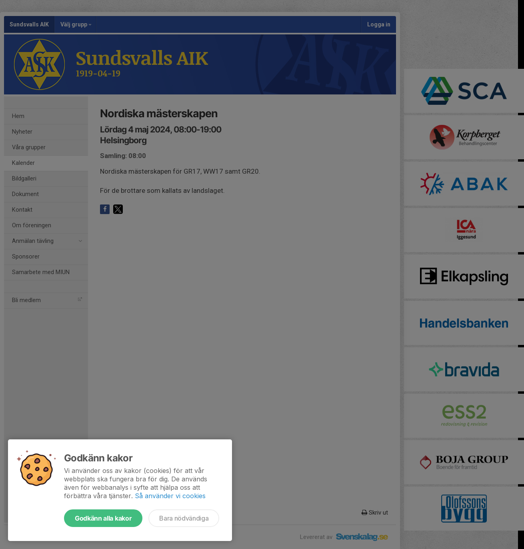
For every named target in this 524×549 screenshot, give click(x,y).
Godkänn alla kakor (103, 518)
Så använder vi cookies (170, 496)
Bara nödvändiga (183, 518)
